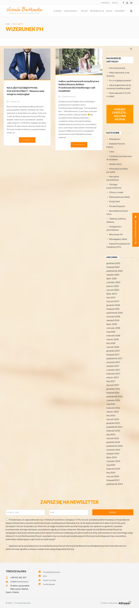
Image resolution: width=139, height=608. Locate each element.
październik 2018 (114, 312)
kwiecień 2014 (113, 468)
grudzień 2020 (113, 263)
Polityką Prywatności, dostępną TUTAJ (63, 519)
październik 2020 (114, 270)
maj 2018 (110, 331)
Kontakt (120, 11)
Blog (109, 11)
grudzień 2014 (113, 442)
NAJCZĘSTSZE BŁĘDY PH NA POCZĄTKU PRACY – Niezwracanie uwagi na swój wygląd (25, 91)
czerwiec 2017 (113, 369)
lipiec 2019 (111, 293)
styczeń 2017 (112, 385)
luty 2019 (110, 297)
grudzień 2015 (113, 423)
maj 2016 (110, 404)
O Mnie (57, 11)
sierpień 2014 (112, 453)
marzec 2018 (112, 339)
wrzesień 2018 (113, 316)
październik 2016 (114, 396)
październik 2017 (114, 358)
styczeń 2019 (112, 301)
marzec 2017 (112, 377)
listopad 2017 (112, 354)
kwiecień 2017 (113, 373)
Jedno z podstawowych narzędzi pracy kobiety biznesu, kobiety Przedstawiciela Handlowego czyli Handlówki (79, 86)
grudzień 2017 (113, 350)
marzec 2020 (112, 286)
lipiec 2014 (111, 457)
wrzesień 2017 (113, 362)
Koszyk (115, 3)
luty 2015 (110, 434)
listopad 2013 (112, 480)
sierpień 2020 (112, 274)
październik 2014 (114, 446)
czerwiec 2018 (113, 328)
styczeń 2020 (112, 290)
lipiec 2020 (111, 278)
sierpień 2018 (112, 320)
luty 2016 (110, 415)
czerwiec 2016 (113, 400)
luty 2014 (110, 472)
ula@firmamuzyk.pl (19, 581)
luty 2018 (110, 343)
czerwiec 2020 (113, 282)
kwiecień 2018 (113, 335)
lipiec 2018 (111, 324)
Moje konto (105, 3)
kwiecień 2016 (113, 407)
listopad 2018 (112, 309)
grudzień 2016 (113, 388)
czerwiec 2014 (113, 461)
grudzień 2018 (113, 305)
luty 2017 (110, 381)
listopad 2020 (112, 267)
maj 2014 (110, 465)
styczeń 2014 (112, 476)
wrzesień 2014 (113, 449)
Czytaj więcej (27, 140)
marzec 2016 (112, 411)
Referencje (97, 11)
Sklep (84, 11)
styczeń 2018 (112, 347)
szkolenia (71, 11)
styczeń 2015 (112, 438)
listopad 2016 (112, 392)
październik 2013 (114, 484)
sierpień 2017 (112, 366)
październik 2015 (114, 426)
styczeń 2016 (112, 419)
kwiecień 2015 (113, 430)
